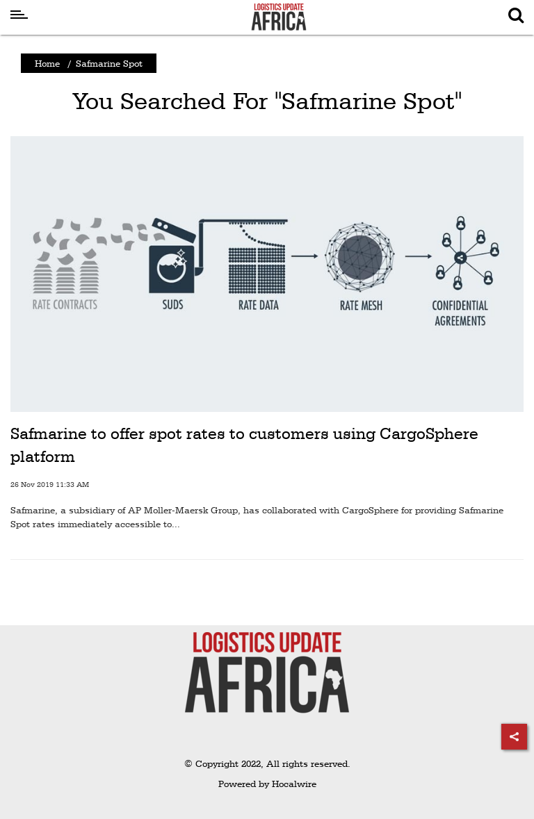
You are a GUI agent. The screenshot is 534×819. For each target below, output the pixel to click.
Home (47, 63)
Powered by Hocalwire (267, 783)
